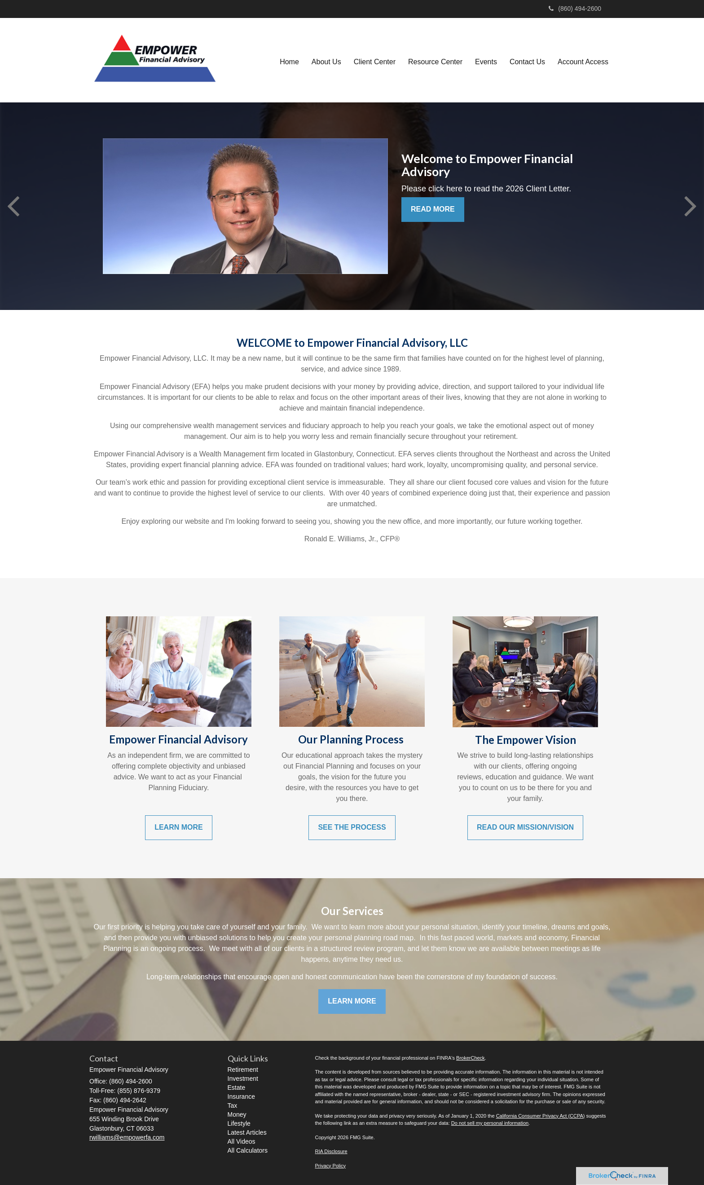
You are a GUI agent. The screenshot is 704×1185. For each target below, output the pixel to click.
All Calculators (248, 1150)
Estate (237, 1087)
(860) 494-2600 (575, 8)
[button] (326, 60)
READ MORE (433, 209)
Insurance (241, 1096)
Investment (243, 1078)
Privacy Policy (330, 1165)
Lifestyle (239, 1123)
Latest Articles (247, 1132)
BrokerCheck (470, 1058)
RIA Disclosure (331, 1151)
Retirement (243, 1069)
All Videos (241, 1141)
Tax (233, 1105)
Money (237, 1114)
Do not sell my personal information (489, 1123)
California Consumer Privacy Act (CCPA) (540, 1116)
